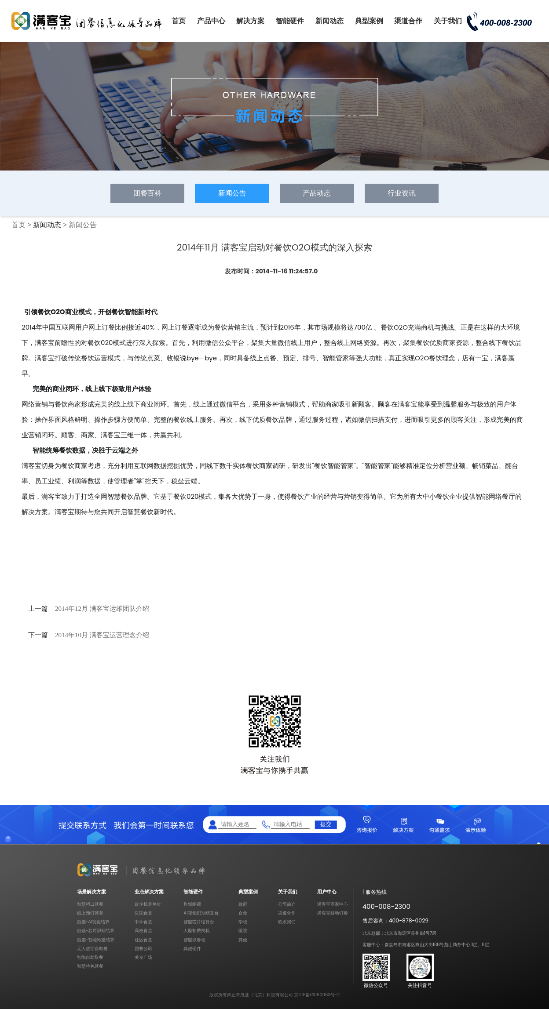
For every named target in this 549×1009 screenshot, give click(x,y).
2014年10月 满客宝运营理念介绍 (102, 635)
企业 (242, 913)
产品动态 (317, 193)
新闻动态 (329, 21)
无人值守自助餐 (92, 948)
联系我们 (287, 922)
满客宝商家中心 (332, 904)
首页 (179, 21)
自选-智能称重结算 (96, 940)
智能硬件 (290, 21)
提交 (326, 824)
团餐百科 (147, 193)
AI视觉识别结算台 (200, 913)
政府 (242, 904)
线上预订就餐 (90, 913)
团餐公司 (143, 948)
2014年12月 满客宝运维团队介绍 (102, 608)
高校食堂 (143, 930)
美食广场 (143, 957)
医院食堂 (143, 913)
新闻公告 (232, 193)
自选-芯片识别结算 (96, 930)
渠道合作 (408, 21)
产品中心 (211, 21)
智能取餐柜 (194, 940)
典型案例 (369, 21)
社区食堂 (143, 940)
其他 (242, 940)
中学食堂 (143, 922)
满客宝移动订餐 (332, 913)
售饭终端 (192, 904)
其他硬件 (192, 948)
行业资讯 (402, 193)
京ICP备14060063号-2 (317, 995)
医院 (242, 930)
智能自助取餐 (90, 957)
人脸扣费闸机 (196, 930)
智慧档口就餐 (90, 904)
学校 (242, 922)
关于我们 (448, 21)
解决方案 (250, 21)
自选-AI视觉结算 (93, 922)
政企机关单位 (148, 904)
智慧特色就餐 (90, 966)
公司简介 (287, 904)
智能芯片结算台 (198, 922)
